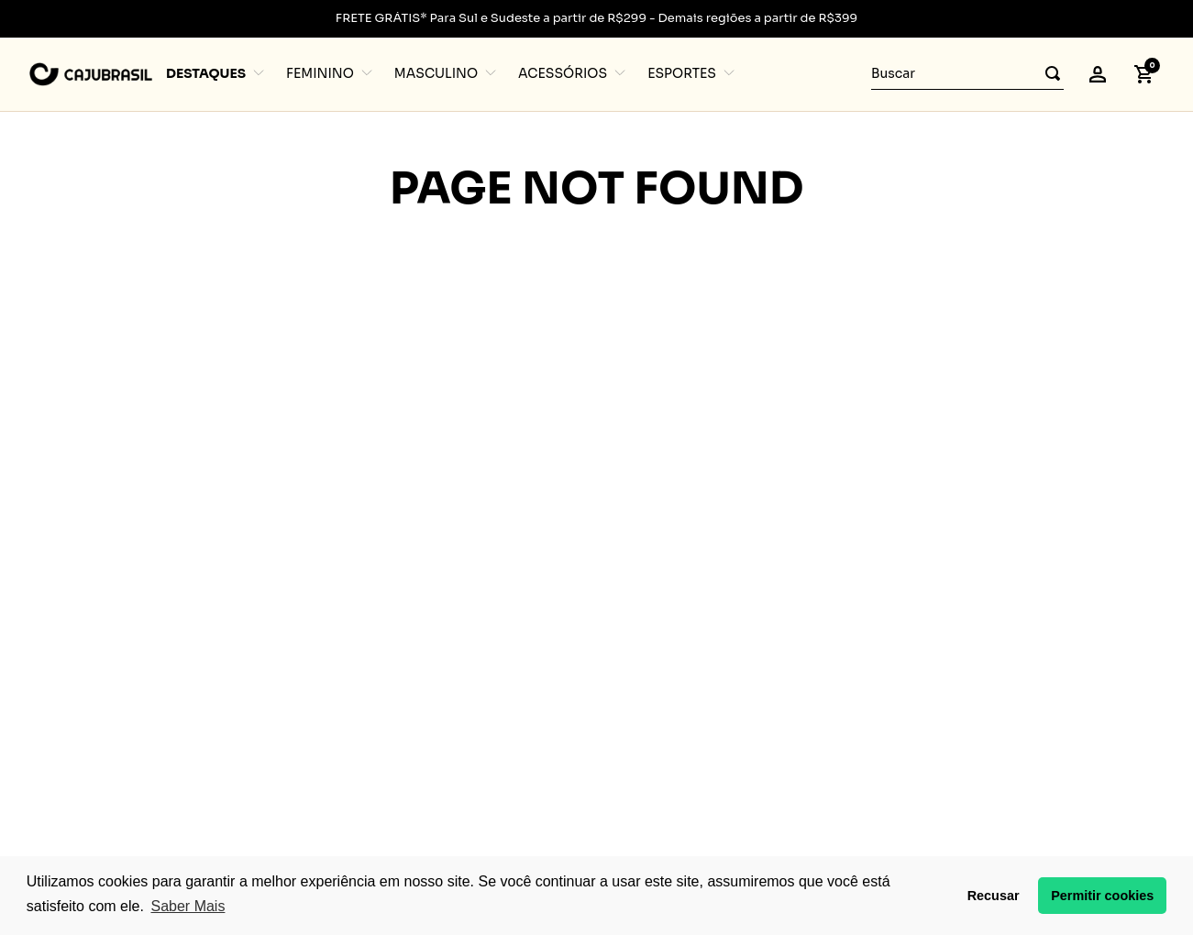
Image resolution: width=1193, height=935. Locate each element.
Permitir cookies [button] (1102, 895)
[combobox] (967, 74)
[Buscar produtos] (1047, 74)
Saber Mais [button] (187, 906)
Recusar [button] (993, 895)
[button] (1097, 74)
